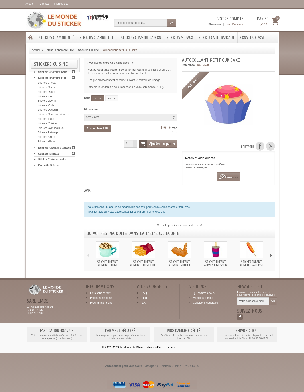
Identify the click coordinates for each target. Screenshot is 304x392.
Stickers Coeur (46, 88)
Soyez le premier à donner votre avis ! (179, 225)
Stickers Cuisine (47, 124)
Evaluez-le (228, 176)
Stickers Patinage (48, 133)
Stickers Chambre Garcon (141, 37)
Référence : (189, 65)
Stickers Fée (45, 97)
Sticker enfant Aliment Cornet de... (143, 263)
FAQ (144, 293)
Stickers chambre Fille (97, 37)
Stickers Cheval (47, 83)
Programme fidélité (101, 302)
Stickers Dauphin (48, 110)
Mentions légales (203, 297)
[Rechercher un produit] (140, 23)
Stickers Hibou (46, 142)
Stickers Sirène (47, 138)
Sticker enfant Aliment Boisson (215, 263)
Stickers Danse (47, 93)
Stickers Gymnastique (51, 129)
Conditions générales (205, 302)
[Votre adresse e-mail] (253, 301)
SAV (144, 302)
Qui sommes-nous (203, 293)
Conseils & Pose (252, 37)
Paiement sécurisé (101, 297)
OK (171, 22)
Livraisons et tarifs (101, 293)
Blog (144, 297)
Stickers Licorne (47, 101)
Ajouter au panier (157, 144)
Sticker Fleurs (46, 120)
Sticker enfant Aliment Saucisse (251, 263)
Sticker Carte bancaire (217, 37)
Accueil (36, 50)
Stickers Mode (46, 106)
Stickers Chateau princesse (54, 115)
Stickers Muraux (180, 37)
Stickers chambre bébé (56, 37)
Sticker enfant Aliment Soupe (107, 263)
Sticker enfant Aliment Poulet (179, 263)
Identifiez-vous (234, 24)
